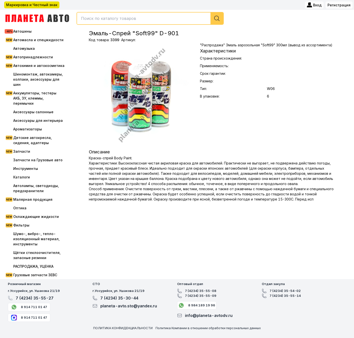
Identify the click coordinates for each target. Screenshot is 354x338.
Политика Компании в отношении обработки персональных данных (208, 328)
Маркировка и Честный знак (31, 5)
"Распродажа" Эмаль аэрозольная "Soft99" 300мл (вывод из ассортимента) (266, 45)
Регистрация (339, 5)
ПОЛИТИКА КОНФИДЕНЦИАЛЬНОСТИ (123, 328)
